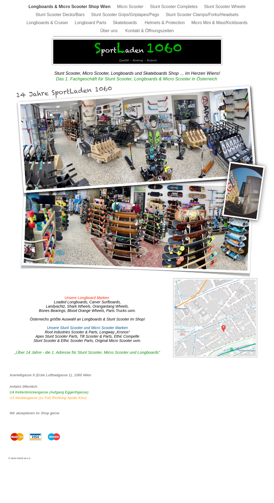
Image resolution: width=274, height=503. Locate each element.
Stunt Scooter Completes (174, 6)
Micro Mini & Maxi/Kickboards (219, 22)
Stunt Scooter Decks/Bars (61, 14)
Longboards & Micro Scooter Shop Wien (70, 6)
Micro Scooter (130, 6)
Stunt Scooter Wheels (225, 6)
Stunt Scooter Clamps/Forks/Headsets (202, 14)
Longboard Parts (91, 22)
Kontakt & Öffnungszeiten (149, 30)
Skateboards (126, 22)
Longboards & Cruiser (47, 22)
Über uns (110, 30)
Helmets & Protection (165, 22)
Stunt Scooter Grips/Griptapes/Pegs (125, 14)
